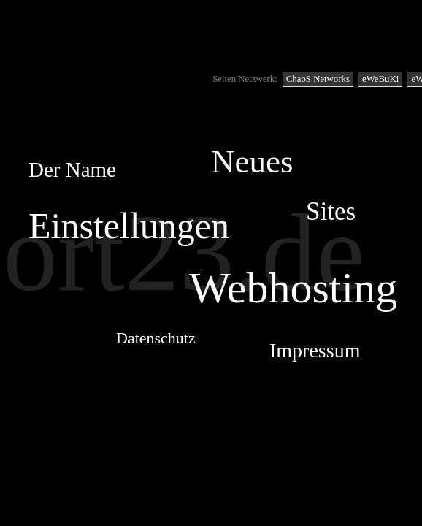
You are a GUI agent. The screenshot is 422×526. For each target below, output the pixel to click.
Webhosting (293, 288)
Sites (331, 211)
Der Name (72, 169)
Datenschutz (156, 338)
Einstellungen (128, 225)
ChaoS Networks (318, 79)
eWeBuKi (380, 79)
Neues (252, 161)
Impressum (314, 350)
